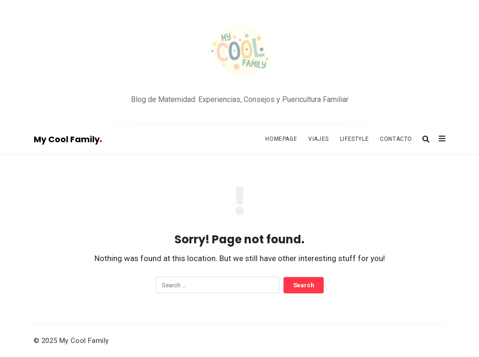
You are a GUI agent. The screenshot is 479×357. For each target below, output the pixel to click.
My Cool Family (68, 139)
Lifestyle (354, 139)
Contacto (396, 139)
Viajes (318, 139)
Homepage (281, 139)
